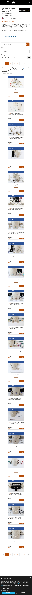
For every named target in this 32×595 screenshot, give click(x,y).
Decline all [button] (23, 592)
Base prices (23, 68)
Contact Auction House (7, 15)
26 (24, 63)
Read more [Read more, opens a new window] (20, 583)
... (21, 63)
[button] (16, 590)
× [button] (30, 577)
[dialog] (16, 585)
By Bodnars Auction (7, 13)
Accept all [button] (8, 592)
